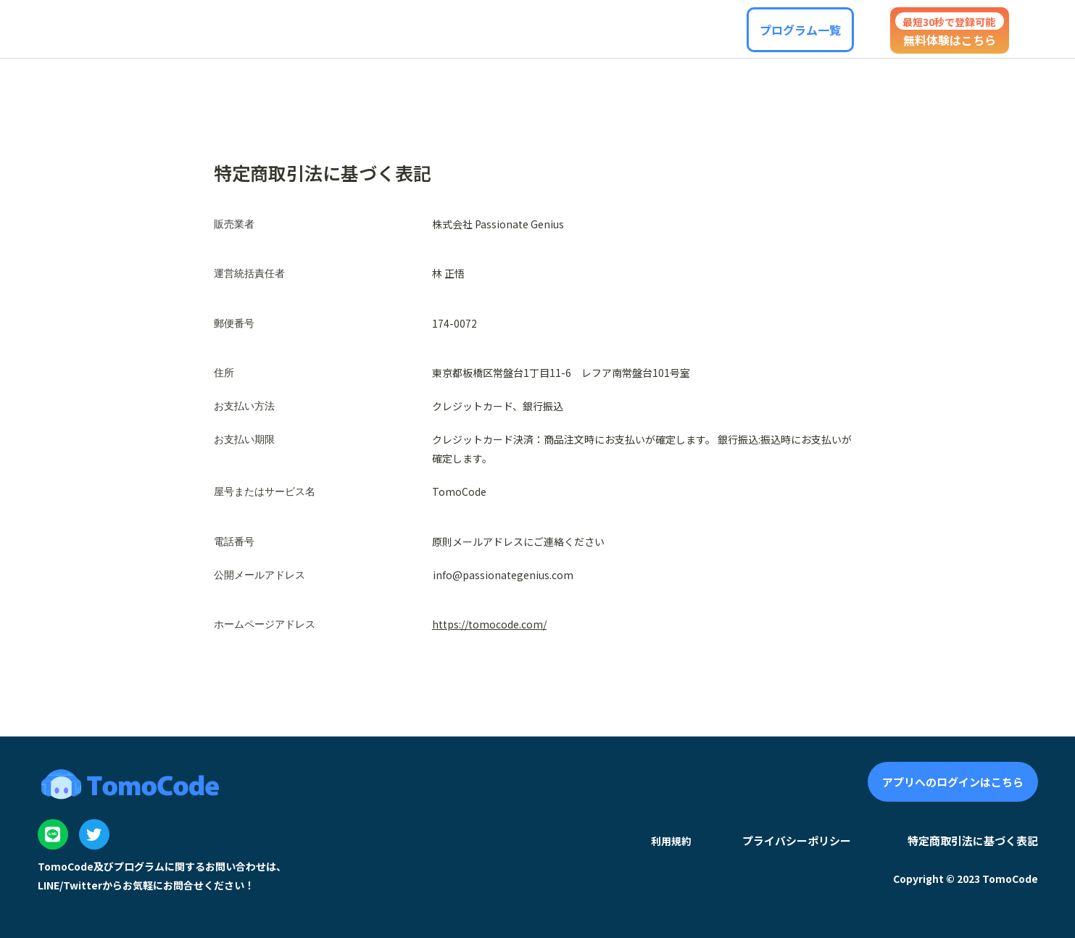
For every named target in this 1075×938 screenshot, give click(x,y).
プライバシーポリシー (796, 840)
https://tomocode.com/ (489, 624)
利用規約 (671, 841)
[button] (800, 29)
